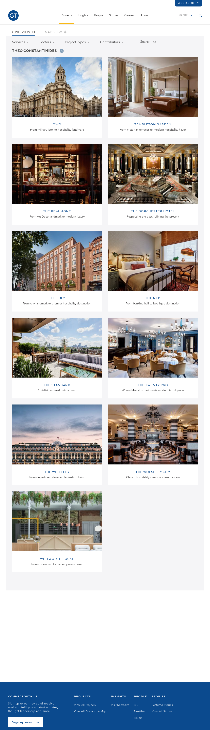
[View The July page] (57, 271)
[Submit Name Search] (158, 42)
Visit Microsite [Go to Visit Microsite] (120, 705)
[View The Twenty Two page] (153, 358)
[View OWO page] (57, 97)
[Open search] (200, 15)
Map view (56, 32)
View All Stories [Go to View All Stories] (162, 711)
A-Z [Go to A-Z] (136, 705)
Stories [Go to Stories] (159, 696)
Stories (113, 15)
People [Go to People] (140, 696)
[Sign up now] (25, 722)
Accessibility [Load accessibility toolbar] (188, 3)
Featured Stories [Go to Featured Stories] (162, 705)
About (144, 15)
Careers (129, 15)
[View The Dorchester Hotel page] (153, 184)
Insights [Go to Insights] (118, 696)
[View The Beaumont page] (57, 184)
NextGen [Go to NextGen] (140, 711)
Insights (83, 15)
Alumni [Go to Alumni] (138, 718)
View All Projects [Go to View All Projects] (85, 705)
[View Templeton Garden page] (153, 97)
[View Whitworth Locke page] (57, 531)
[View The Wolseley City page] (153, 444)
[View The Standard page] (57, 358)
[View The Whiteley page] (57, 444)
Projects (66, 15)
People (98, 15)
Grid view (23, 32)
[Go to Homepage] (13, 15)
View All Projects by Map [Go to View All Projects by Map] (90, 711)
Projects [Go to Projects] (82, 696)
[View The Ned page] (153, 271)
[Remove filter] (62, 51)
